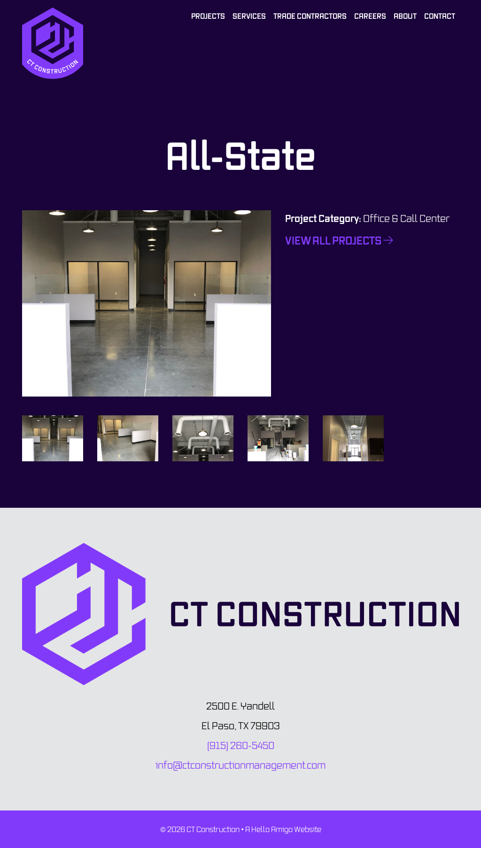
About (405, 16)
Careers (370, 16)
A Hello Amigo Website (283, 829)
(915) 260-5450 (240, 745)
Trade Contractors (310, 16)
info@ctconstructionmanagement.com (240, 765)
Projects (208, 16)
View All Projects (339, 240)
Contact (439, 16)
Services (249, 16)
